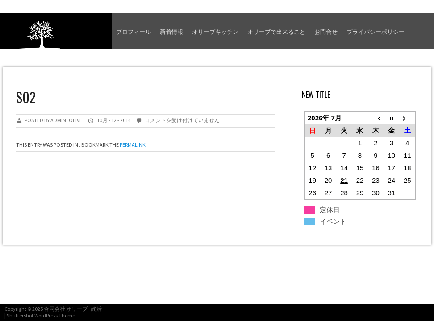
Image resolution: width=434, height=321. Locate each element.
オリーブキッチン (215, 31)
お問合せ (326, 31)
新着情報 (171, 31)
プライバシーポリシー (375, 31)
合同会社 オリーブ (66, 308)
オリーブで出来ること (276, 31)
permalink (133, 144)
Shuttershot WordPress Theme (41, 315)
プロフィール (133, 31)
